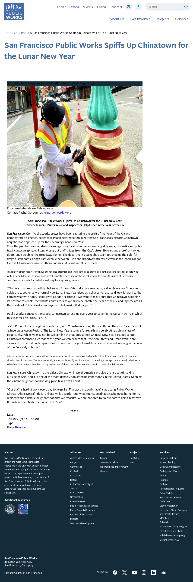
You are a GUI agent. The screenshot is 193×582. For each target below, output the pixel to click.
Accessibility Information (82, 458)
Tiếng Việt (115, 7)
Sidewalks (164, 522)
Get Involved (140, 19)
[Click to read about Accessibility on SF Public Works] (138, 8)
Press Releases (17, 427)
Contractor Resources (171, 467)
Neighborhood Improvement (114, 467)
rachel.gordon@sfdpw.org (55, 212)
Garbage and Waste (169, 471)
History (73, 480)
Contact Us (75, 471)
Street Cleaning (167, 463)
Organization (76, 497)
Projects (163, 19)
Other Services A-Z (169, 540)
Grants (103, 458)
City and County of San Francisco (23, 573)
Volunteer (105, 471)
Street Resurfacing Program (174, 527)
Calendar (23, 33)
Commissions (77, 467)
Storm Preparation (169, 506)
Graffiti (163, 476)
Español (74, 7)
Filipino (101, 7)
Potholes (164, 485)
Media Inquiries (77, 493)
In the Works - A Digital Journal (81, 487)
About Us (116, 19)
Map (132, 463)
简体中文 (88, 7)
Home (8, 33)
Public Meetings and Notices (84, 506)
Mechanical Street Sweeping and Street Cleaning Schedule (174, 514)
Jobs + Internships (109, 463)
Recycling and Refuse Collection (170, 500)
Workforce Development (82, 524)
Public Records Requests (82, 510)
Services (181, 19)
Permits (164, 480)
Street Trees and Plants (171, 531)
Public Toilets (166, 493)
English (61, 7)
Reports (74, 519)
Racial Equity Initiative (81, 515)
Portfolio (134, 458)
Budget (73, 463)
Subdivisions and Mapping (172, 536)
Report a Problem (168, 458)
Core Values (76, 476)
